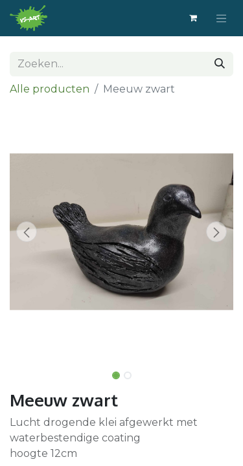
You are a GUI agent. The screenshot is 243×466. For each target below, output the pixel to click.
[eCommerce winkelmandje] (193, 18)
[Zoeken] (219, 64)
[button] (26, 231)
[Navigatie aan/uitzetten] (221, 18)
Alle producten (49, 89)
